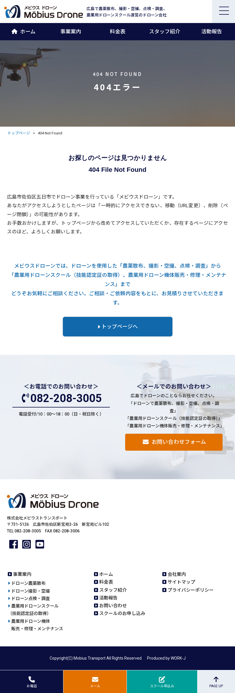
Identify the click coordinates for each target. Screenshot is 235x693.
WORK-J (178, 658)
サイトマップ (181, 582)
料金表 (117, 31)
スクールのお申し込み (122, 613)
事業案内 (70, 31)
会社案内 (177, 574)
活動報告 (211, 31)
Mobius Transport (90, 658)
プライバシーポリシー (191, 590)
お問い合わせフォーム (179, 442)
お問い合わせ (113, 605)
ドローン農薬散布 (28, 583)
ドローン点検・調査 (30, 598)
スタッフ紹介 (164, 31)
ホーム (27, 31)
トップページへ (119, 327)
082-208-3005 (66, 398)
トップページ (18, 133)
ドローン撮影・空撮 (30, 591)
